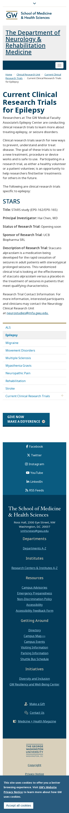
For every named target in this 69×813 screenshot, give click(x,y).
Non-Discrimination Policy (34, 599)
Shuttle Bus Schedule (34, 659)
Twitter (36, 455)
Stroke (10, 388)
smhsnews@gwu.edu (34, 531)
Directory (34, 630)
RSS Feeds (36, 490)
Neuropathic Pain (18, 373)
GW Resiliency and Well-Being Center (34, 684)
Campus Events (34, 642)
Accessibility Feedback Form (34, 610)
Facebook (36, 446)
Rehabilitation (16, 381)
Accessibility (34, 605)
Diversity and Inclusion (34, 678)
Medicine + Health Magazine (37, 721)
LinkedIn (36, 481)
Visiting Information (34, 647)
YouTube (36, 473)
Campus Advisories (34, 587)
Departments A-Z (34, 548)
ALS (8, 327)
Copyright (34, 765)
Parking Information (34, 653)
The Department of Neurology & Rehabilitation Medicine (33, 42)
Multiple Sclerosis (18, 358)
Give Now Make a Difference (23, 419)
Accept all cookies (18, 806)
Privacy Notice (34, 774)
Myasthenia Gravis (18, 366)
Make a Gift (37, 704)
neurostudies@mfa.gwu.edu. (28, 313)
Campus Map (32, 636)
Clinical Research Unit (28, 74)
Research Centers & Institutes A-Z (34, 568)
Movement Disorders (20, 350)
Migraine (12, 343)
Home (9, 74)
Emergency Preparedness (34, 593)
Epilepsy (11, 335)
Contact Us (37, 712)
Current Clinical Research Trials (28, 396)
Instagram (36, 464)
